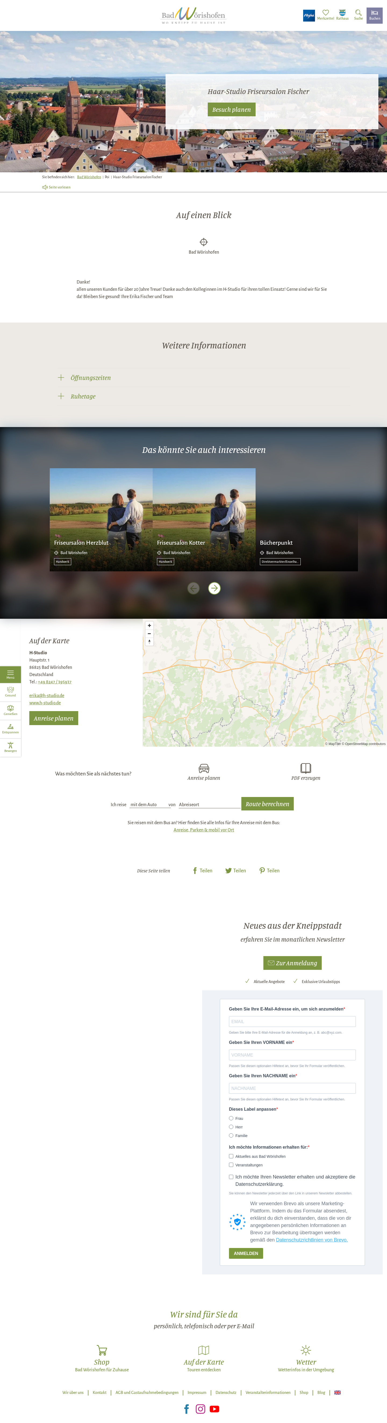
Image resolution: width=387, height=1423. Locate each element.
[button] (292, 963)
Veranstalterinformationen (268, 1392)
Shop (304, 1392)
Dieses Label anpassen (252, 1109)
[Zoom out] (149, 634)
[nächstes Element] (214, 588)
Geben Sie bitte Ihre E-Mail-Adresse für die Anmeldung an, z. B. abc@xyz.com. (285, 1032)
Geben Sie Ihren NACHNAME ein (262, 1076)
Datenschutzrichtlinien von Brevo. (312, 1240)
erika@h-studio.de (46, 695)
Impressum (197, 1392)
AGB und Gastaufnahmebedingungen (147, 1392)
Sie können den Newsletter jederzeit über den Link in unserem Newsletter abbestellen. (290, 1193)
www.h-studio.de (45, 703)
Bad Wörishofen (89, 177)
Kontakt (99, 1392)
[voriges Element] (193, 588)
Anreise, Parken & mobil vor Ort (204, 830)
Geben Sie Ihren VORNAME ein (260, 1042)
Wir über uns (73, 1392)
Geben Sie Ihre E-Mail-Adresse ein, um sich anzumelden (286, 1009)
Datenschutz (226, 1392)
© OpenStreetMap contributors (364, 744)
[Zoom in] (149, 625)
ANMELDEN (246, 1253)
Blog (321, 1392)
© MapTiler (333, 744)
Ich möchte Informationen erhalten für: (268, 1147)
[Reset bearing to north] (149, 642)
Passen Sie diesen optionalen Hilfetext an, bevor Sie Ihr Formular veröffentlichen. (287, 1066)
